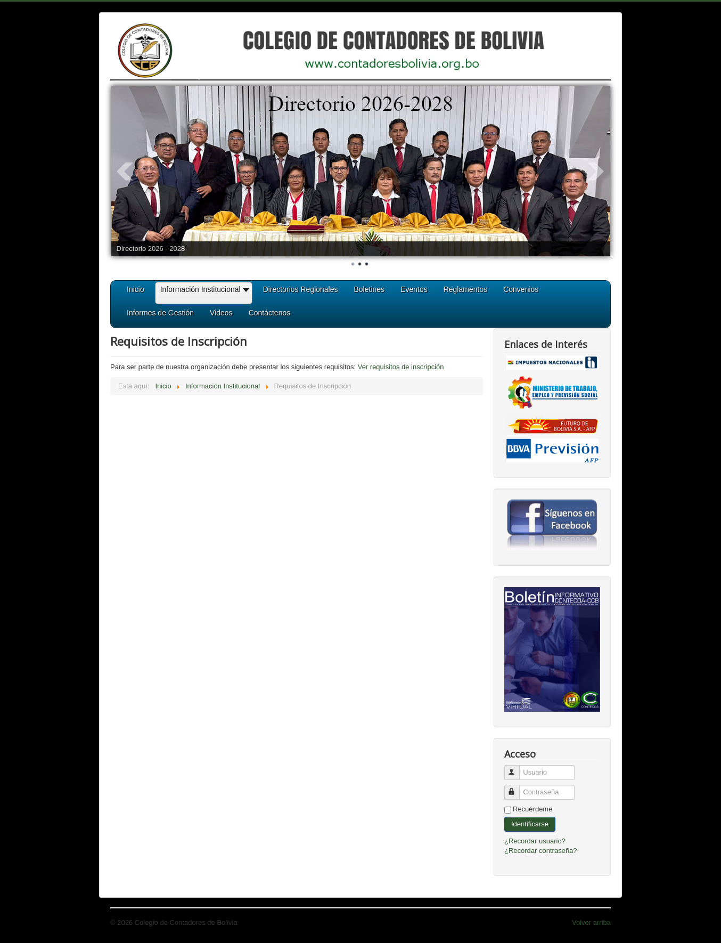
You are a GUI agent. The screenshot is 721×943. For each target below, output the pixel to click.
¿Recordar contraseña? (540, 851)
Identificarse (529, 824)
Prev (125, 171)
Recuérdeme (532, 809)
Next (596, 171)
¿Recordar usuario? (535, 841)
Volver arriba (591, 922)
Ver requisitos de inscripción (401, 367)
